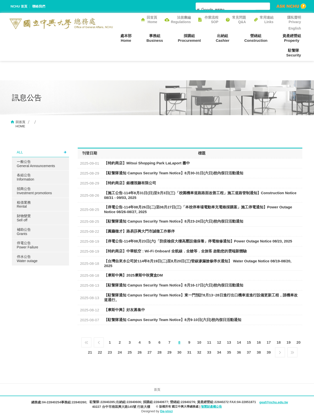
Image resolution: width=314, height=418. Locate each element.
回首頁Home (152, 19)
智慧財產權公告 (211, 406)
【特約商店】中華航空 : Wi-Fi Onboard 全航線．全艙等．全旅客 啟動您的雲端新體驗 (175, 251)
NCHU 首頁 (19, 6)
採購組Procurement (189, 38)
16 (259, 342)
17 (269, 342)
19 (288, 342)
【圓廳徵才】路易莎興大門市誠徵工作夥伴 (139, 231)
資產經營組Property (291, 38)
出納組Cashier (222, 38)
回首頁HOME (20, 124)
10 (199, 342)
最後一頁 (292, 351)
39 (269, 352)
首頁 (157, 389)
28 (159, 352)
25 (130, 352)
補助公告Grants (24, 232)
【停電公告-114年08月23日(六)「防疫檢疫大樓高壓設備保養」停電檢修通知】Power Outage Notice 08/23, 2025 (198, 241)
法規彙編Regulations (181, 19)
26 (140, 352)
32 (199, 352)
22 (100, 352)
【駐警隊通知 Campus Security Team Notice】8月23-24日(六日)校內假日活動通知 (173, 221)
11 (209, 342)
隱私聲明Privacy (294, 19)
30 (179, 352)
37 (249, 352)
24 (120, 352)
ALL (20, 152)
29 (169, 352)
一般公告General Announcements (36, 164)
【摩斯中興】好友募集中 (124, 310)
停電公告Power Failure (27, 245)
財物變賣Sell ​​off (24, 218)
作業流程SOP (211, 19)
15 (249, 342)
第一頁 (86, 341)
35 (229, 352)
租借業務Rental (24, 204)
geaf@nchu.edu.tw (273, 402)
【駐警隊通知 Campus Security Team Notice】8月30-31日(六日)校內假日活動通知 (173, 173)
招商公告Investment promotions (34, 191)
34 (219, 352)
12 (219, 342)
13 (229, 342)
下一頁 (280, 351)
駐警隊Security (293, 52)
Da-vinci (166, 411)
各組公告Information (25, 177)
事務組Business (154, 38)
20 (298, 342)
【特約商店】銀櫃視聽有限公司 (130, 183)
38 (259, 352)
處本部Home (126, 38)
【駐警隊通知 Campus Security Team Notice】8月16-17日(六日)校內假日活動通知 (173, 285)
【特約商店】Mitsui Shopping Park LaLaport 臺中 (147, 163)
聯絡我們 (38, 6)
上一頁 (99, 341)
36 (239, 352)
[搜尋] (226, 9)
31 (189, 352)
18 (279, 342)
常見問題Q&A (239, 19)
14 (239, 342)
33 (209, 352)
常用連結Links (267, 19)
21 (90, 352)
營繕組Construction (255, 38)
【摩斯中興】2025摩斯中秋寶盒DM (133, 275)
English (294, 28)
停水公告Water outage (27, 259)
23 (110, 352)
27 (149, 352)
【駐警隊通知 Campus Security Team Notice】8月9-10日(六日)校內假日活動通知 (172, 320)
